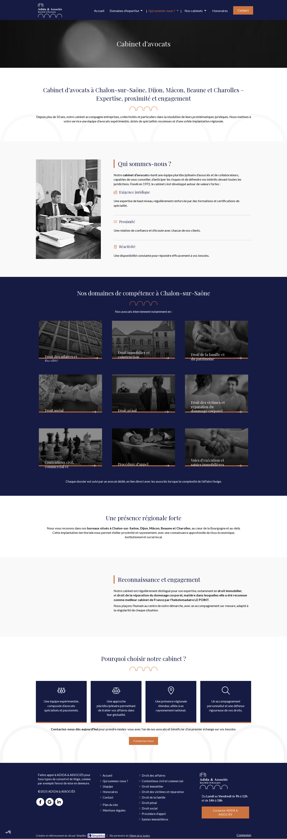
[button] (70, 340)
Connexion (244, 835)
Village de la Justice (139, 835)
